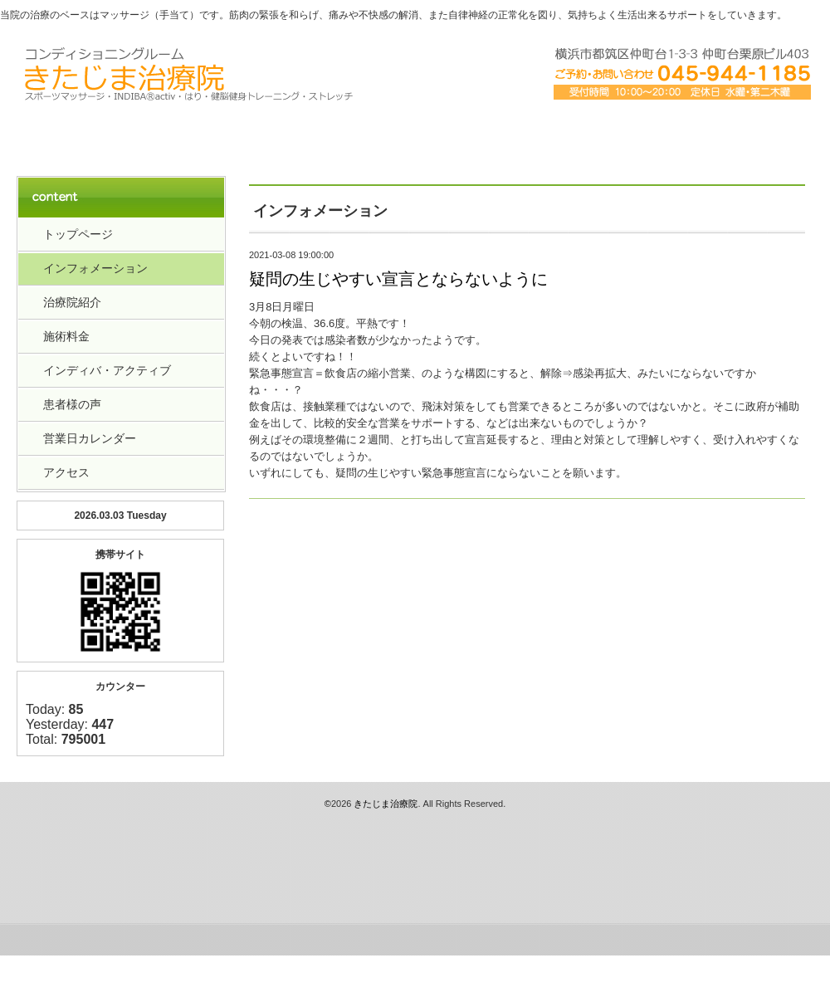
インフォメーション (95, 268)
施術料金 (66, 336)
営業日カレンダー (89, 438)
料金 (415, 134)
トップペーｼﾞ (96, 134)
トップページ (78, 234)
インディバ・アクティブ (107, 370)
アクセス (574, 134)
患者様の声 (72, 404)
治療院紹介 (255, 134)
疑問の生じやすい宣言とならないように (398, 279)
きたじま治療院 (385, 804)
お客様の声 (733, 134)
